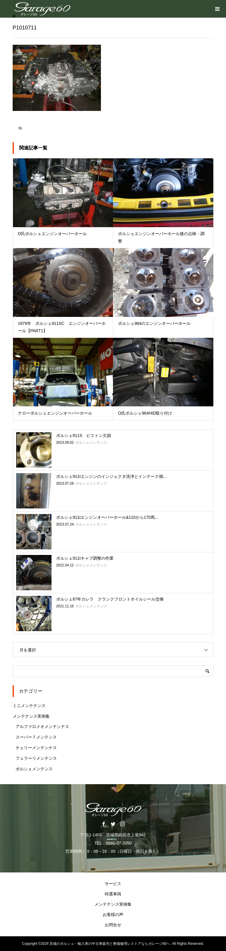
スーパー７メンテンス (36, 737)
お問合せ (113, 924)
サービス (113, 883)
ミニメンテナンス (29, 705)
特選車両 (113, 894)
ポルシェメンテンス (34, 769)
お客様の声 (113, 914)
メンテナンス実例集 (31, 716)
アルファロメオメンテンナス (42, 726)
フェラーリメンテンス (36, 758)
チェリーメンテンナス (36, 747)
